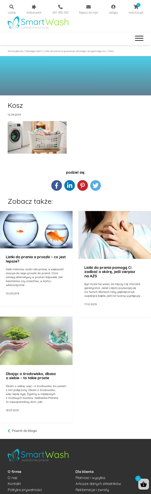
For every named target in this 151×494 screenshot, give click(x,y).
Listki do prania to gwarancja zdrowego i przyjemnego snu (75, 51)
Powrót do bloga (24, 431)
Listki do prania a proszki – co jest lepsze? (36, 259)
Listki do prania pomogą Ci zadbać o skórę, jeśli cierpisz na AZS (109, 271)
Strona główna (15, 51)
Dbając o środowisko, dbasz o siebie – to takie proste (31, 376)
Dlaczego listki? (33, 51)
